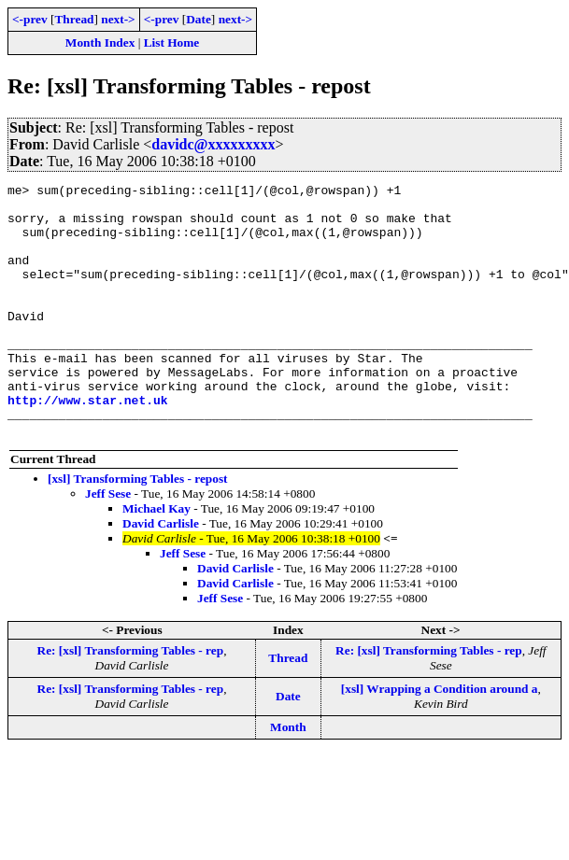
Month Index (100, 42)
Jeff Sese (108, 544)
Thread (73, 19)
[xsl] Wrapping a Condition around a (439, 739)
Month (288, 777)
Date (198, 19)
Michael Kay (156, 559)
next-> (118, 19)
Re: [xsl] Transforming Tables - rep (130, 701)
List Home (172, 42)
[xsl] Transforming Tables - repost (138, 529)
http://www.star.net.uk (87, 444)
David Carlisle (160, 574)
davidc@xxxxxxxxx (213, 144)
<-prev (30, 19)
